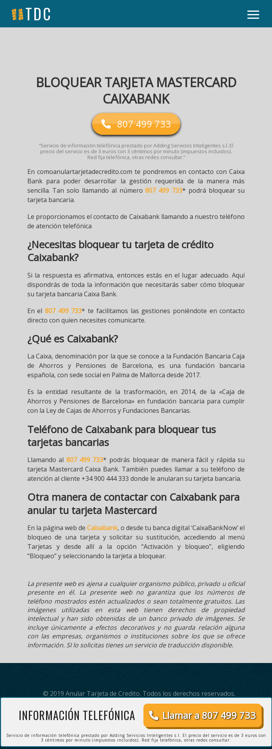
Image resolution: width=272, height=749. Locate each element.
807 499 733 (163, 190)
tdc (38, 13)
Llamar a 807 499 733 (202, 715)
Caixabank (102, 527)
